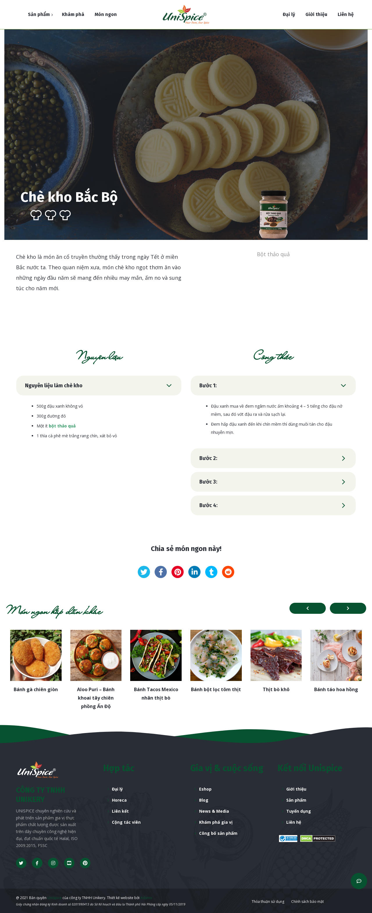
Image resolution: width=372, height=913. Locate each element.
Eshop (205, 789)
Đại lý (117, 789)
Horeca (119, 800)
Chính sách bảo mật (307, 901)
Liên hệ (293, 822)
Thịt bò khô (276, 689)
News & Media (214, 811)
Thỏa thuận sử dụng (268, 901)
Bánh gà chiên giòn (36, 689)
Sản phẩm (296, 800)
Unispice (54, 897)
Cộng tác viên (126, 822)
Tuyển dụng (298, 811)
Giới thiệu (296, 789)
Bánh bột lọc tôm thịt (216, 689)
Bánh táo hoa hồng (336, 689)
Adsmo (146, 897)
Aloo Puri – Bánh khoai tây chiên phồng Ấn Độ (96, 697)
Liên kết (120, 811)
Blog (203, 800)
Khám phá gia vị (216, 822)
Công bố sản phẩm (218, 833)
